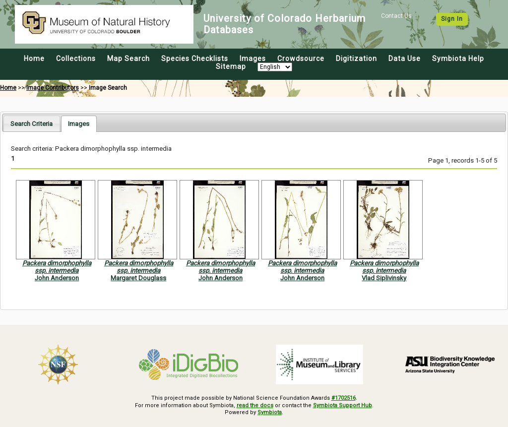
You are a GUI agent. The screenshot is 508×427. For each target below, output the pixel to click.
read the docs (255, 405)
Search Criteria (31, 123)
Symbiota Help (458, 58)
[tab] (31, 123)
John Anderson (57, 278)
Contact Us (396, 15)
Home (34, 58)
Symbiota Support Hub (342, 405)
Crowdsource (300, 58)
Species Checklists (194, 58)
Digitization (356, 58)
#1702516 (343, 398)
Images (253, 58)
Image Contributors (52, 87)
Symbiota (269, 412)
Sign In (452, 18)
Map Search (128, 58)
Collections (76, 58)
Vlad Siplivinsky (384, 278)
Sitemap (231, 66)
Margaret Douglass (138, 278)
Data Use (404, 58)
